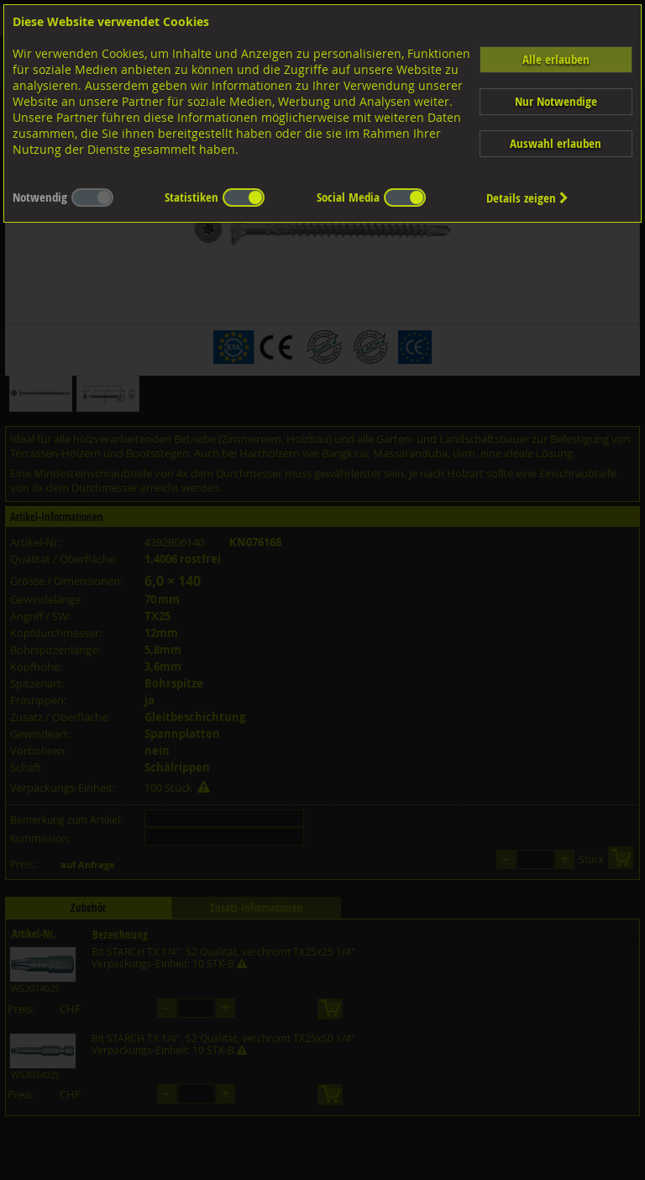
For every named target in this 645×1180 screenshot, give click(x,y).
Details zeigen (527, 198)
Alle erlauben (556, 59)
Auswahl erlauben (555, 143)
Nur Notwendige (556, 101)
